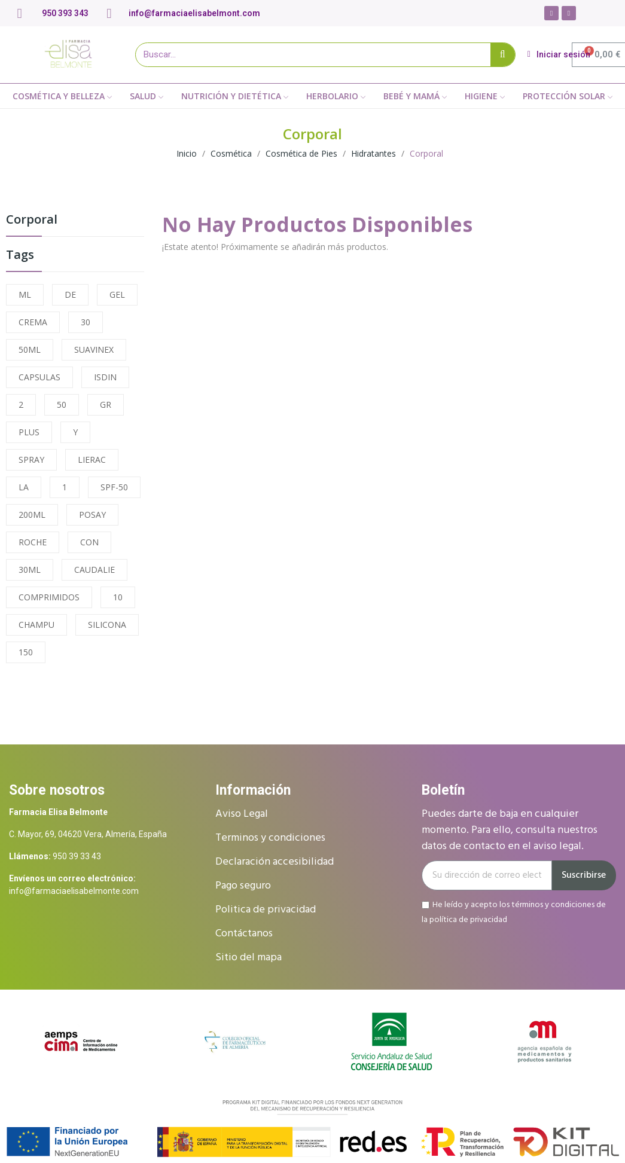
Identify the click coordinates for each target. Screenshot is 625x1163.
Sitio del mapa (248, 958)
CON (89, 542)
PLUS (29, 432)
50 (61, 404)
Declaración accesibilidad (274, 862)
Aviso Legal (241, 814)
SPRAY (31, 459)
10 (118, 597)
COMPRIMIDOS (49, 597)
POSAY (92, 514)
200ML (32, 514)
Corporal (31, 220)
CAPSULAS (39, 377)
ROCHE (33, 542)
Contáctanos (244, 934)
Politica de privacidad (265, 910)
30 (85, 322)
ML (25, 294)
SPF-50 (114, 487)
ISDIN (105, 377)
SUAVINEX (94, 349)
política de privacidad (468, 919)
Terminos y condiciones (270, 838)
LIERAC (92, 459)
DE (70, 294)
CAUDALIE (94, 569)
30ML (30, 569)
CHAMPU (36, 624)
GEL (117, 294)
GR (105, 404)
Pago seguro (243, 886)
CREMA (33, 322)
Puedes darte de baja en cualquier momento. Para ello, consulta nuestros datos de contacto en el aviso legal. (509, 830)
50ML (30, 349)
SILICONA (107, 624)
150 (26, 652)
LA (24, 487)
